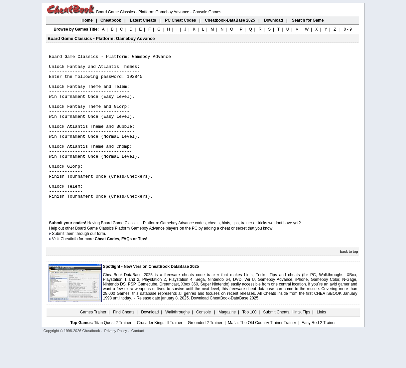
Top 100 (249, 343)
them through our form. (86, 264)
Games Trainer (93, 343)
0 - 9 (348, 29)
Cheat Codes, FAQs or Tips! (121, 270)
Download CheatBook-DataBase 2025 (224, 329)
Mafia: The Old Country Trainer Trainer (262, 353)
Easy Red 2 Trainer (319, 353)
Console (204, 343)
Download (150, 343)
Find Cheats (124, 343)
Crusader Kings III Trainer (160, 353)
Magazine (227, 343)
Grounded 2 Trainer (205, 353)
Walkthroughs (177, 343)
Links (321, 343)
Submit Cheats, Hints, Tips (286, 343)
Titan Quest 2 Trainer (112, 353)
